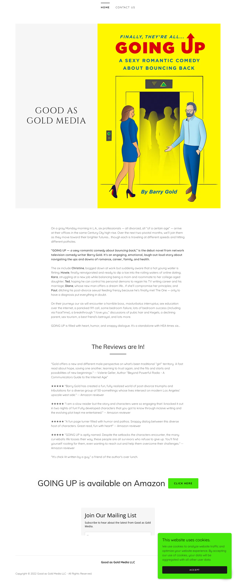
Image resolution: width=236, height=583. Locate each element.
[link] (56, 122)
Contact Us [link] (125, 7)
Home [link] (105, 7)
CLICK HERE (183, 483)
